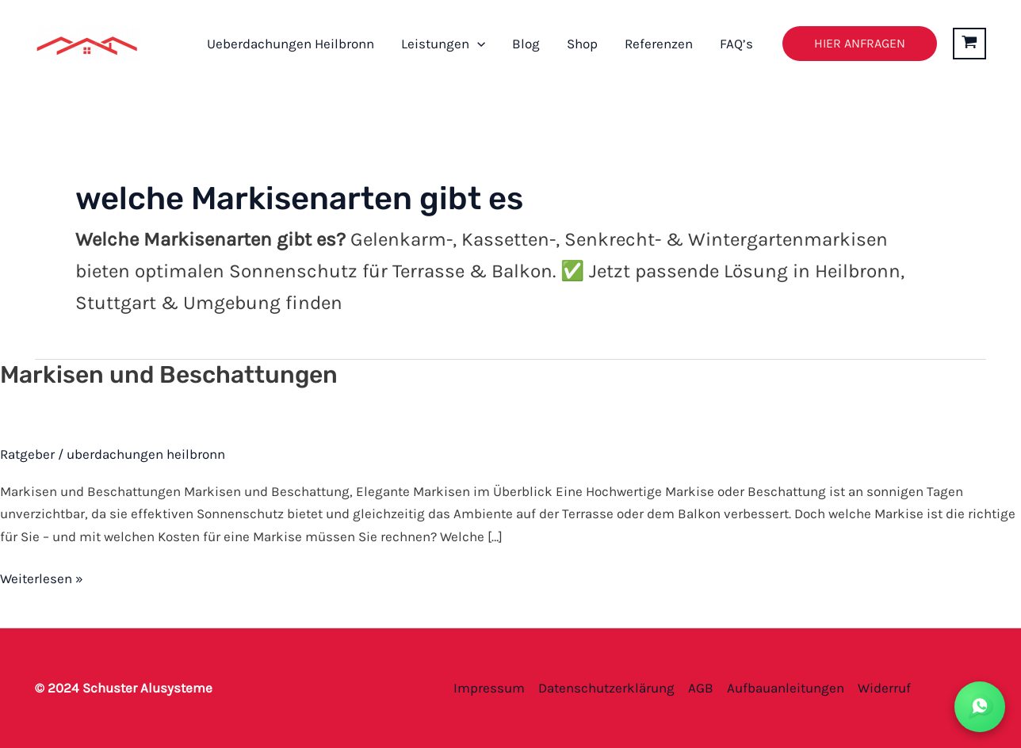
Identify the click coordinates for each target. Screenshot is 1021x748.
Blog (526, 44)
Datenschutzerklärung (606, 688)
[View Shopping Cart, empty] (969, 43)
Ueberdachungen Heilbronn (290, 44)
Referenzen (659, 44)
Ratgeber (27, 454)
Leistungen (443, 43)
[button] (477, 43)
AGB (700, 688)
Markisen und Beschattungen (169, 375)
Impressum (489, 688)
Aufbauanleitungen (785, 688)
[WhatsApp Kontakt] (979, 706)
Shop (582, 44)
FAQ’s (736, 44)
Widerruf (884, 688)
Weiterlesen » (41, 576)
